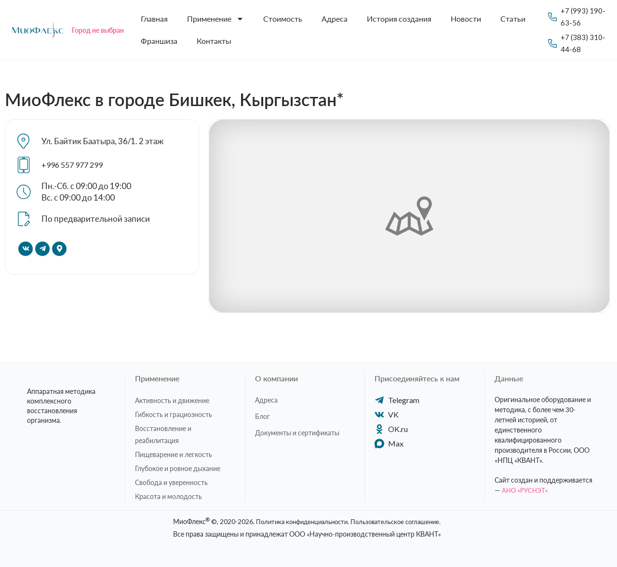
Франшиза (159, 40)
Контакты (214, 40)
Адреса (335, 18)
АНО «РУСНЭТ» (526, 490)
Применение (215, 18)
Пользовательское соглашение (399, 521)
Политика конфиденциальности (298, 521)
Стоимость (282, 18)
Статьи (512, 18)
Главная (154, 18)
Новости (466, 18)
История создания (399, 18)
